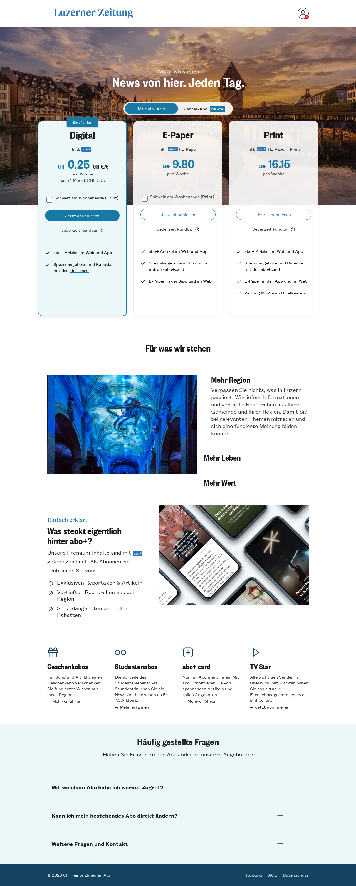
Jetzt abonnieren (272, 707)
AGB (273, 874)
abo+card (79, 270)
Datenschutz (296, 874)
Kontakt (254, 874)
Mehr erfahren (66, 701)
